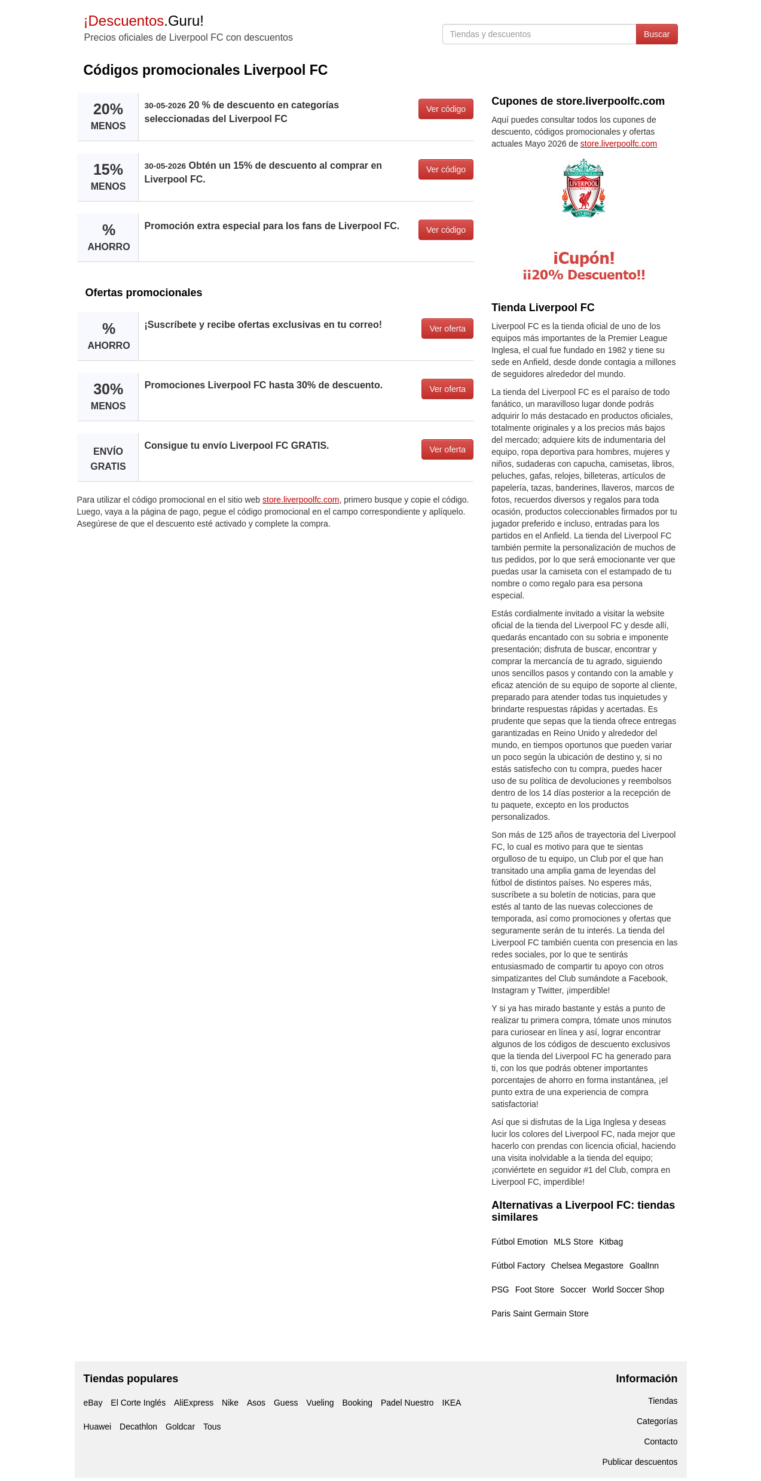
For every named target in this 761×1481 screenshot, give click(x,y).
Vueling (320, 1402)
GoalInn (644, 1265)
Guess (286, 1402)
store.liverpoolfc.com (300, 499)
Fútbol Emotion (519, 1241)
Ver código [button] (446, 109)
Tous (212, 1426)
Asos (256, 1402)
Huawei (98, 1426)
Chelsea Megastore (587, 1265)
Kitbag (611, 1241)
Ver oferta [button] (447, 328)
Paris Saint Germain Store (540, 1313)
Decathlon (138, 1426)
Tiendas (662, 1401)
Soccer (573, 1289)
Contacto (660, 1441)
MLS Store (573, 1241)
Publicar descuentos (639, 1462)
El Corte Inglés (138, 1402)
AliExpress (193, 1402)
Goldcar (180, 1426)
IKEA (452, 1402)
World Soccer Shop (628, 1289)
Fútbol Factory (518, 1265)
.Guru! (144, 21)
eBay (93, 1402)
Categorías (657, 1421)
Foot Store (534, 1289)
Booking (357, 1402)
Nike (230, 1402)
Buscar (657, 34)
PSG (500, 1289)
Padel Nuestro (407, 1402)
